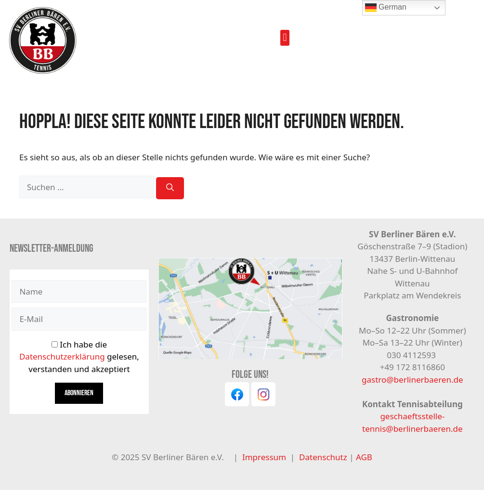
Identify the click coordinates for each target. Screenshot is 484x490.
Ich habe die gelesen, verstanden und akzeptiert (79, 356)
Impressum (264, 457)
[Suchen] (170, 188)
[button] (284, 38)
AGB (364, 457)
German (385, 7)
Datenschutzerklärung (62, 356)
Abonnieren (79, 393)
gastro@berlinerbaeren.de (412, 379)
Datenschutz (324, 457)
